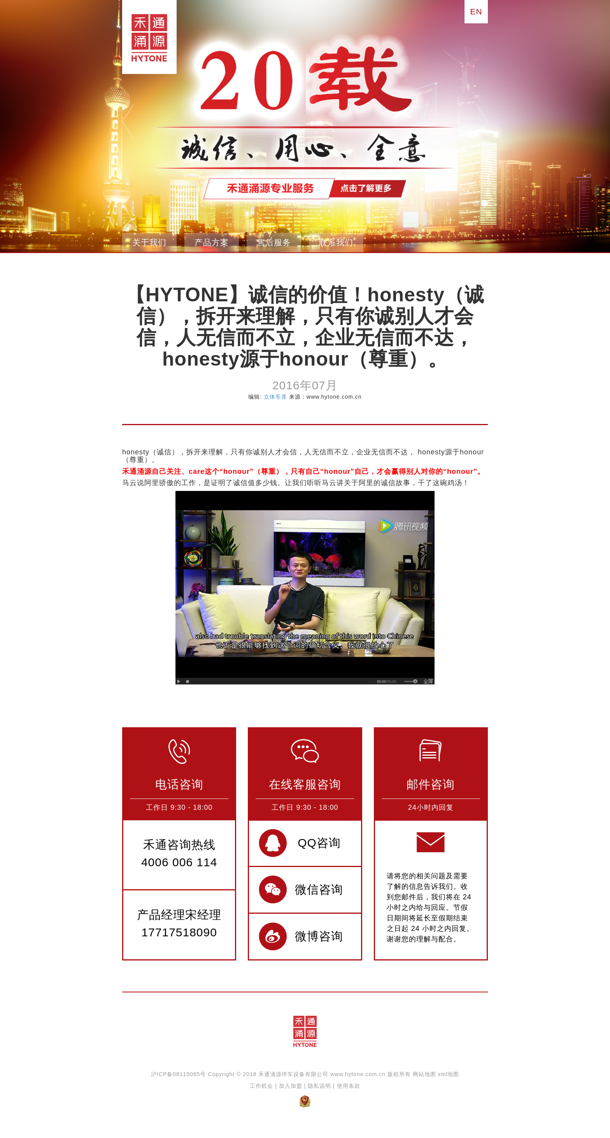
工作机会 (261, 1086)
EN (476, 11)
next (482, 121)
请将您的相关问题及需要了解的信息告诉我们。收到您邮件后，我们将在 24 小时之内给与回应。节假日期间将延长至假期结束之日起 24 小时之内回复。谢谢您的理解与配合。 (430, 907)
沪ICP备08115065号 (178, 1074)
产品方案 (212, 242)
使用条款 (348, 1086)
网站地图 (424, 1074)
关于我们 (149, 242)
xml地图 (448, 1074)
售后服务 (274, 242)
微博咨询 (319, 936)
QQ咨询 (319, 842)
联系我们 (336, 242)
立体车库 (275, 397)
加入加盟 (290, 1086)
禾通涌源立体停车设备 (146, 37)
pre (128, 121)
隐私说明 (319, 1086)
